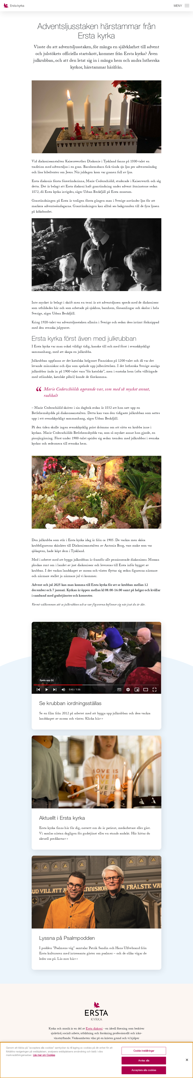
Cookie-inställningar (143, 1050)
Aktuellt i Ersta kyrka (62, 818)
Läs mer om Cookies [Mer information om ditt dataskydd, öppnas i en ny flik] (44, 1055)
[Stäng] (187, 1060)
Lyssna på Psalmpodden (67, 938)
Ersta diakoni (94, 1028)
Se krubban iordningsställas (70, 703)
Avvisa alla (143, 1060)
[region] (96, 1060)
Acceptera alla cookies (144, 1070)
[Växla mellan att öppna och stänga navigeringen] (181, 5)
